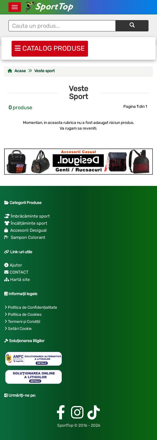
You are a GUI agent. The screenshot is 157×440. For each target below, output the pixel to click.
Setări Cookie (20, 328)
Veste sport (44, 70)
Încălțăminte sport (25, 223)
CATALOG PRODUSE (49, 47)
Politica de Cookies (25, 314)
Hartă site (17, 279)
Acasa (17, 70)
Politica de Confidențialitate (32, 307)
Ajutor (13, 265)
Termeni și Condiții (24, 321)
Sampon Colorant (24, 237)
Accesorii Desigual (25, 230)
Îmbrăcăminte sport (27, 216)
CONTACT (16, 272)
